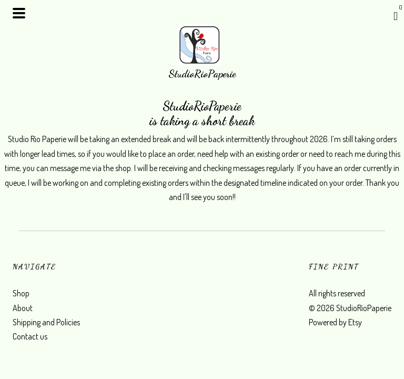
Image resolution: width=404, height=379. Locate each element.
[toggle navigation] (19, 13)
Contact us (30, 336)
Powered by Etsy (335, 322)
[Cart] (395, 15)
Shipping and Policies (46, 322)
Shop (21, 293)
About (23, 308)
